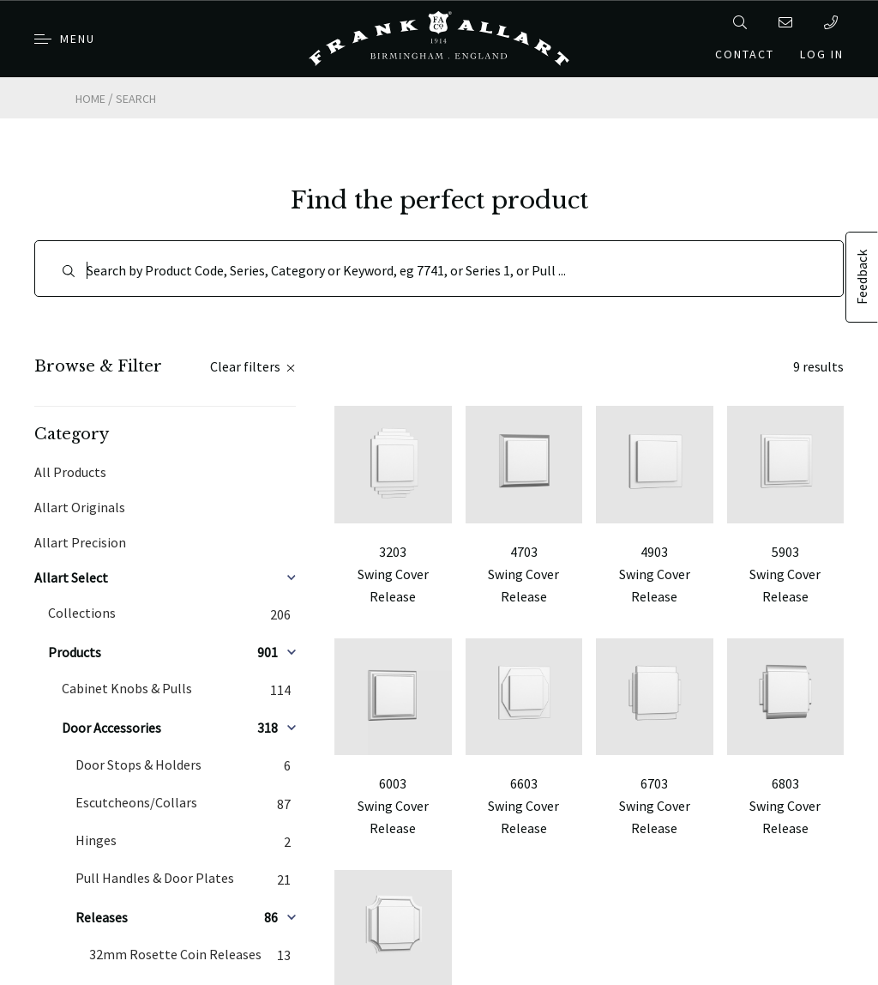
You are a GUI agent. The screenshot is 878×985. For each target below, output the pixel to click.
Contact (744, 54)
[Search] (439, 268)
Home (90, 98)
